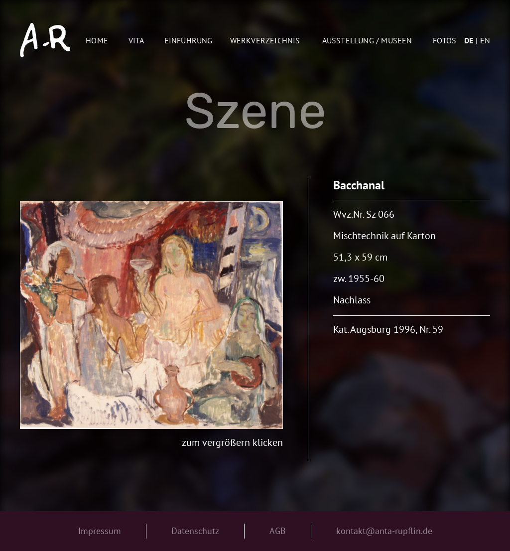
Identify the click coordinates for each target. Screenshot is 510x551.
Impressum (99, 531)
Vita (136, 40)
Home (97, 40)
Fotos (444, 40)
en (485, 40)
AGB (277, 531)
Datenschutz (195, 531)
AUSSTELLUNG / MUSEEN (367, 40)
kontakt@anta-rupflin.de (384, 531)
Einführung (188, 40)
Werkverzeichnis (265, 40)
